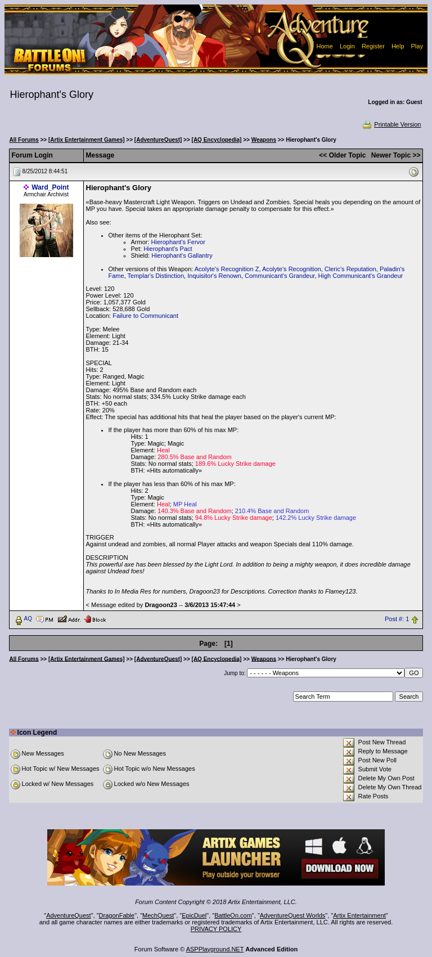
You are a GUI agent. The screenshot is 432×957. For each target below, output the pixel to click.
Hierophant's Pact (167, 248)
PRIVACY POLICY (216, 928)
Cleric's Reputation (350, 269)
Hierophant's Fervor (178, 242)
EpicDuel (194, 915)
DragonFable (117, 915)
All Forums (24, 140)
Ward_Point (50, 187)
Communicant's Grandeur (279, 275)
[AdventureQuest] (158, 140)
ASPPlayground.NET (215, 949)
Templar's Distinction (156, 275)
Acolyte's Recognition (291, 269)
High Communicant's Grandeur (360, 275)
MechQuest (158, 915)
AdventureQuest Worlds (293, 915)
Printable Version (391, 124)
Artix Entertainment (359, 915)
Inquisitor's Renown (214, 275)
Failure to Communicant (145, 315)
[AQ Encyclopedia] (217, 140)
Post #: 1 (397, 618)
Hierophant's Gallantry (182, 255)
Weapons (263, 140)
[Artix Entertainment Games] (86, 140)
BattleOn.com (233, 915)
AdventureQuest (68, 915)
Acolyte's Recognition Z (227, 269)
